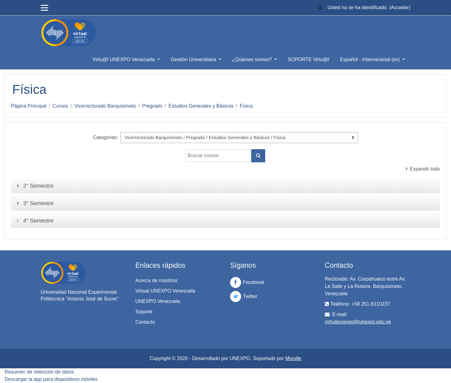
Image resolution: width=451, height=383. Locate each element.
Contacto (145, 322)
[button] (320, 8)
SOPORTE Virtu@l (308, 59)
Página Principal (28, 106)
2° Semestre (38, 186)
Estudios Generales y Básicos (201, 106)
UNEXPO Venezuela (157, 301)
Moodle (293, 358)
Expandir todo (425, 168)
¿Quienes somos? (252, 59)
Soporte (143, 311)
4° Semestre (38, 221)
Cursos (60, 106)
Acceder (400, 7)
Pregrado (152, 106)
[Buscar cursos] (218, 155)
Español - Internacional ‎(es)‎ (370, 59)
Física (246, 106)
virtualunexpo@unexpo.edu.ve (358, 321)
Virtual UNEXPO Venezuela (165, 290)
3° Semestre (38, 203)
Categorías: (105, 137)
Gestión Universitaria (194, 59)
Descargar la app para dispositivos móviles (51, 379)
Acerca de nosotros (156, 280)
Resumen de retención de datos (39, 371)
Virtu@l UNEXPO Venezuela (124, 59)
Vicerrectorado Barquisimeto (105, 106)
